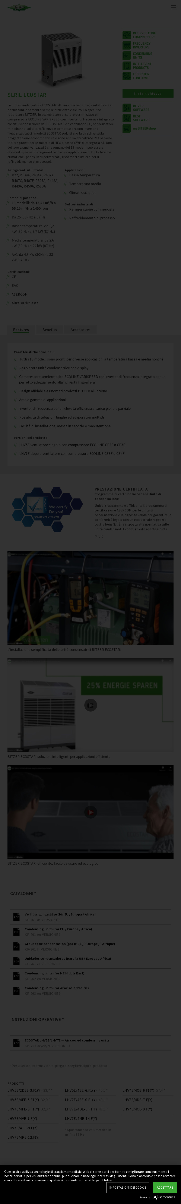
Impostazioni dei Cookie (127, 1187)
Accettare (165, 1187)
